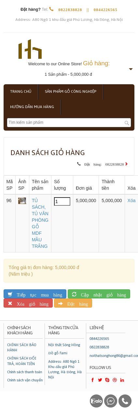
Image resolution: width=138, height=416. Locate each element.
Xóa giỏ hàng (30, 303)
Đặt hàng (75, 303)
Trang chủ (20, 91)
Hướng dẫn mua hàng (32, 107)
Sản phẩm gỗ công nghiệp (70, 91)
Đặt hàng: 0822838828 (102, 163)
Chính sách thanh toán (24, 372)
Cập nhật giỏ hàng (101, 293)
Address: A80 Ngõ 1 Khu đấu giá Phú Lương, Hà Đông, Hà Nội (64, 370)
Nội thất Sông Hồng (64, 345)
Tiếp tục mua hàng (37, 293)
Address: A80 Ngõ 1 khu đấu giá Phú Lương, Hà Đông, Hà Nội (69, 20)
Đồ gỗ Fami (57, 353)
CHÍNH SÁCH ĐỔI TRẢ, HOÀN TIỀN (21, 361)
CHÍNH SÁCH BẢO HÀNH (21, 347)
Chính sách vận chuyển (25, 380)
